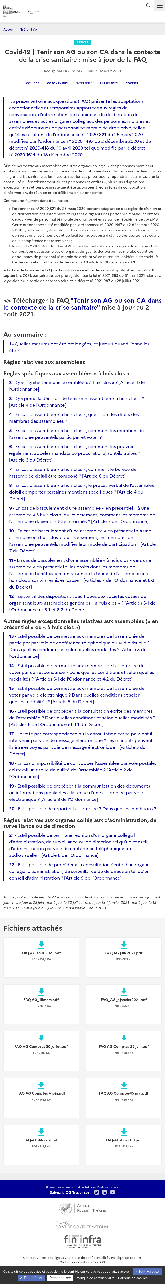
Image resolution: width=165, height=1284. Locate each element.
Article (82, 42)
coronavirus (57, 83)
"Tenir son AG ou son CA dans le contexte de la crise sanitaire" (82, 303)
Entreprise (84, 83)
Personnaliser (60, 1278)
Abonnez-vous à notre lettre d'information (82, 1187)
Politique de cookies (126, 1257)
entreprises (109, 83)
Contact (29, 1257)
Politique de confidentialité (87, 1257)
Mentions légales (51, 1257)
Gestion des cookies (75, 1262)
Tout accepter (147, 1271)
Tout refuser (31, 1278)
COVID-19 (32, 83)
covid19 (132, 83)
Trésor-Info (28, 29)
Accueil (8, 29)
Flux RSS (99, 1262)
